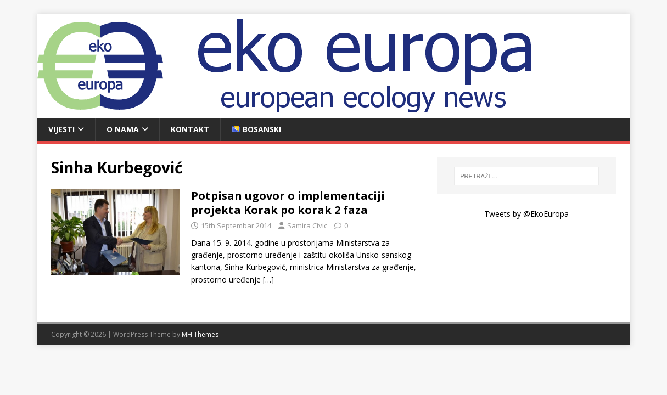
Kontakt (190, 129)
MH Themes (200, 334)
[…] (268, 279)
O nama (123, 129)
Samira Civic (307, 225)
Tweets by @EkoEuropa (526, 213)
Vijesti (61, 129)
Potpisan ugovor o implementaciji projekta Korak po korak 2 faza (288, 202)
